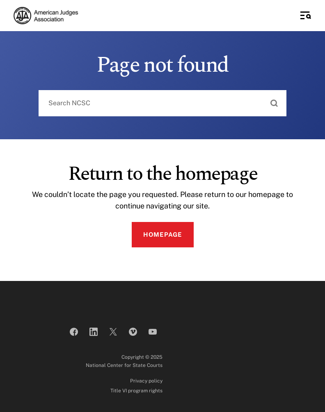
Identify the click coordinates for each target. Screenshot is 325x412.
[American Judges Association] (45, 16)
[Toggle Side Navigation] (306, 16)
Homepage (162, 234)
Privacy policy (146, 381)
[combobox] (162, 103)
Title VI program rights (136, 391)
